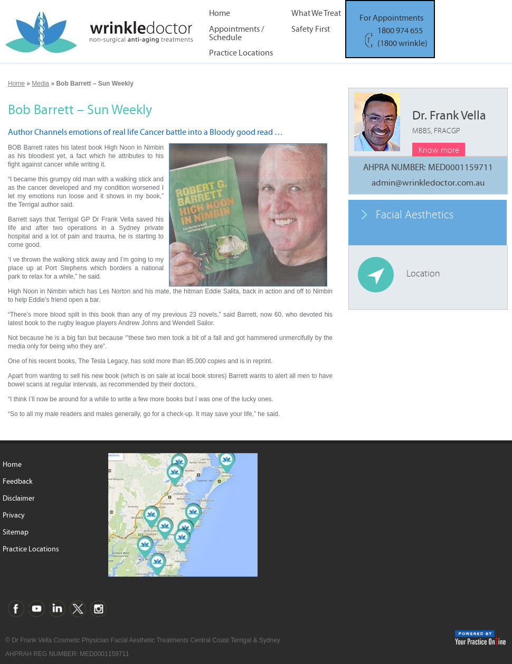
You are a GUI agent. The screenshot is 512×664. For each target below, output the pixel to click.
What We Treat (316, 13)
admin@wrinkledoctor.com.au (428, 183)
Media (40, 83)
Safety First (310, 29)
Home (219, 13)
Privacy (14, 515)
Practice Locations (241, 53)
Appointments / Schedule (236, 33)
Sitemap (16, 532)
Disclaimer (19, 498)
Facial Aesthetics (414, 215)
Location (423, 273)
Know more (439, 150)
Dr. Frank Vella (449, 121)
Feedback (18, 481)
